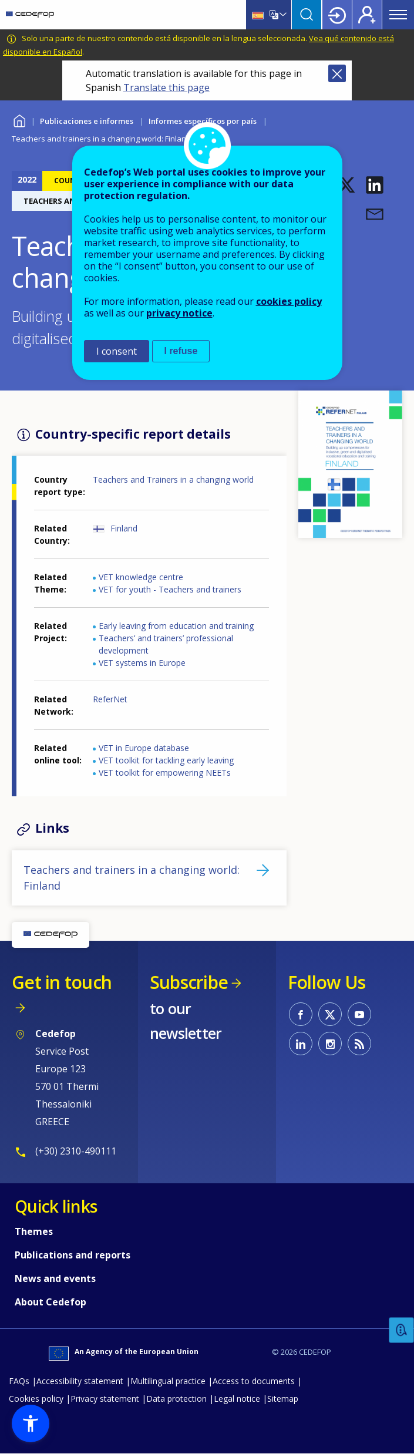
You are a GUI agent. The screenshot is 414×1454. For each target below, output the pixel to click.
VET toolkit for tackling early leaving (166, 760)
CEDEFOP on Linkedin (300, 1043)
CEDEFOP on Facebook (300, 1014)
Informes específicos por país (203, 121)
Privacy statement (104, 1398)
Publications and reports (72, 1254)
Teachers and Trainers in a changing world (173, 479)
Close (337, 73)
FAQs (19, 1380)
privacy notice (179, 313)
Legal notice (237, 1398)
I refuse (181, 351)
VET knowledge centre (141, 577)
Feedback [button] (401, 1330)
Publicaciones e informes (86, 121)
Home (19, 119)
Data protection (176, 1398)
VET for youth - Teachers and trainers (170, 589)
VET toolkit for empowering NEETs (165, 772)
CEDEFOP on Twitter (330, 1014)
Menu (398, 14)
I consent (116, 351)
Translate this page (166, 87)
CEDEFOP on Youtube (359, 1014)
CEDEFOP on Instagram (330, 1043)
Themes (34, 1231)
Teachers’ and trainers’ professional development (166, 644)
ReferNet (110, 699)
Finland (123, 528)
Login (337, 14)
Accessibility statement (79, 1380)
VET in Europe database (144, 747)
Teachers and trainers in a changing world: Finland (131, 878)
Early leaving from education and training (176, 625)
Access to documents (254, 1380)
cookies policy (289, 301)
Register (367, 14)
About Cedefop (50, 1301)
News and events (55, 1278)
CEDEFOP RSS (359, 1043)
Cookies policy (36, 1398)
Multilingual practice (168, 1380)
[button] (346, 185)
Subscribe (189, 982)
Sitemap (282, 1398)
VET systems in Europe (142, 662)
